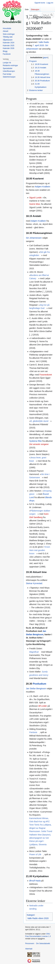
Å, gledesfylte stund (39, 421)
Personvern (29, 943)
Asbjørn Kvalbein (42, 186)
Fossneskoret (45, 374)
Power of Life (35, 854)
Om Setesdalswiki (43, 943)
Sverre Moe (34, 204)
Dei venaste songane (39, 444)
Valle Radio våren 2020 (38, 918)
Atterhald (28, 949)
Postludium (39, 683)
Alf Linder (42, 706)
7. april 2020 (38, 45)
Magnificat (34, 652)
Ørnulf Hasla (35, 880)
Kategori (30, 915)
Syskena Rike (35, 441)
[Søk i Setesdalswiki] (48, 15)
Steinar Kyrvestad (34, 583)
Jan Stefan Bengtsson (36, 688)
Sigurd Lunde (35, 197)
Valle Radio (44, 42)
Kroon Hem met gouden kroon (39, 550)
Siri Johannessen (34, 238)
